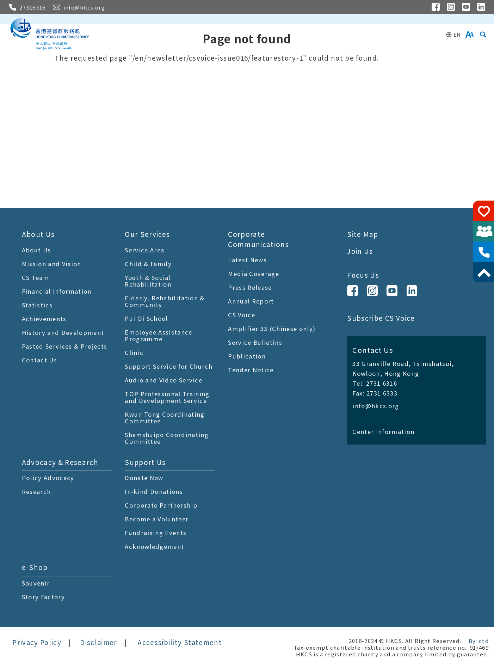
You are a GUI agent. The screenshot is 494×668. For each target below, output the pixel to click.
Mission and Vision (51, 263)
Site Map (362, 234)
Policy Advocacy (48, 477)
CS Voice (241, 315)
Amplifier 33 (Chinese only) (271, 328)
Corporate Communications (258, 239)
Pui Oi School (146, 318)
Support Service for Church (168, 366)
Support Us (145, 462)
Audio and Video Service (163, 380)
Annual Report (251, 301)
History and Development (63, 332)
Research (36, 491)
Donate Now (144, 477)
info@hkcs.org (375, 406)
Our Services (147, 234)
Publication (247, 356)
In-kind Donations (154, 491)
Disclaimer (98, 642)
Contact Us (39, 360)
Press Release (250, 287)
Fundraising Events (155, 532)
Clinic (134, 352)
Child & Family (148, 263)
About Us (38, 234)
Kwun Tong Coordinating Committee (164, 417)
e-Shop (35, 567)
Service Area (144, 250)
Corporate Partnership (161, 505)
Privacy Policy (36, 642)
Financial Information (57, 291)
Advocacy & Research (60, 462)
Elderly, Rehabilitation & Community (164, 301)
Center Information (383, 431)
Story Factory (43, 597)
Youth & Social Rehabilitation (148, 280)
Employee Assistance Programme (158, 335)
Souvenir (36, 583)
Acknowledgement (154, 546)
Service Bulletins (255, 342)
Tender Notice (250, 370)
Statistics (37, 305)
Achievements (44, 318)
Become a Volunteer (157, 519)
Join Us (360, 251)
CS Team (35, 277)
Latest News (247, 260)
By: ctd (479, 640)
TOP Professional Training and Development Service (167, 397)
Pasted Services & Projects (64, 346)
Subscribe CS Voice (381, 318)
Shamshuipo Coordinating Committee (167, 438)
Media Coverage (253, 273)
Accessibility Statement (180, 642)
